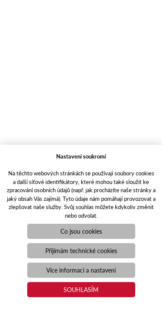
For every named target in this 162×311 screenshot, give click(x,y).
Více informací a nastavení (81, 270)
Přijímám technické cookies (81, 250)
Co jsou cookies (81, 231)
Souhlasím (81, 289)
